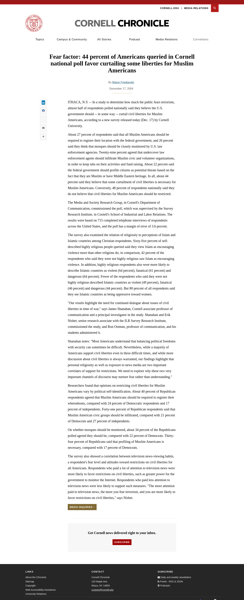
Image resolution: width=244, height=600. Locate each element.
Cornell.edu (169, 4)
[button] (215, 4)
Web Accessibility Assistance (40, 586)
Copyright (30, 581)
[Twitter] (207, 596)
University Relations (35, 590)
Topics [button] (39, 35)
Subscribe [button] (122, 538)
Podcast (134, 35)
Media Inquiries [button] (82, 503)
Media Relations (196, 4)
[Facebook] (200, 596)
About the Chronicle (35, 573)
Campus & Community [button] (72, 35)
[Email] (215, 596)
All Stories (104, 35)
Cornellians (201, 35)
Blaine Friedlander (123, 78)
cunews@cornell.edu (103, 586)
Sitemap (29, 577)
